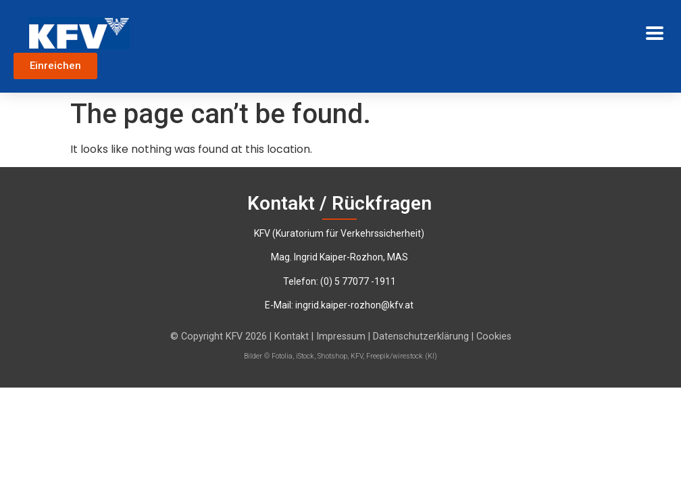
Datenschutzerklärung (422, 336)
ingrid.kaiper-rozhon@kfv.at (354, 305)
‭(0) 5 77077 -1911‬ (358, 281)
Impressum (342, 336)
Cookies (493, 336)
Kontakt (291, 336)
